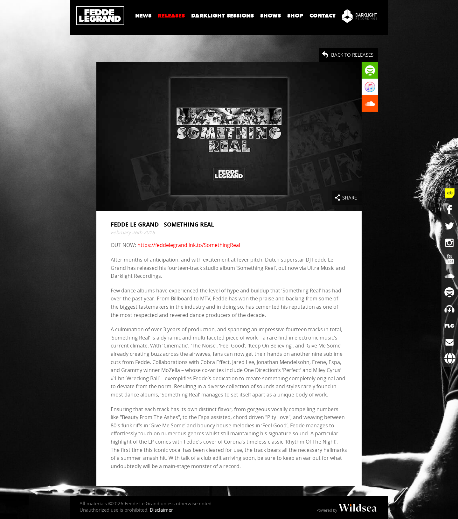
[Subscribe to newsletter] (449, 342)
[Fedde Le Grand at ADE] (449, 193)
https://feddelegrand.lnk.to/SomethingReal (188, 245)
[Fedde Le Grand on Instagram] (449, 243)
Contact (322, 15)
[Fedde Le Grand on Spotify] (449, 292)
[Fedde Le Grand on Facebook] (449, 209)
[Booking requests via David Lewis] (449, 358)
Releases (171, 15)
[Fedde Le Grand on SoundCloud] (449, 276)
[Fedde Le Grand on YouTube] (449, 259)
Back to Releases (352, 55)
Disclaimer (161, 510)
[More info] (449, 325)
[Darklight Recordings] (359, 16)
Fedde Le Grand (100, 15)
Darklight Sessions (222, 15)
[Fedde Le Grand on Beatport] (449, 309)
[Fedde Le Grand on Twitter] (449, 226)
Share (349, 197)
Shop (295, 15)
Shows (270, 15)
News (143, 15)
